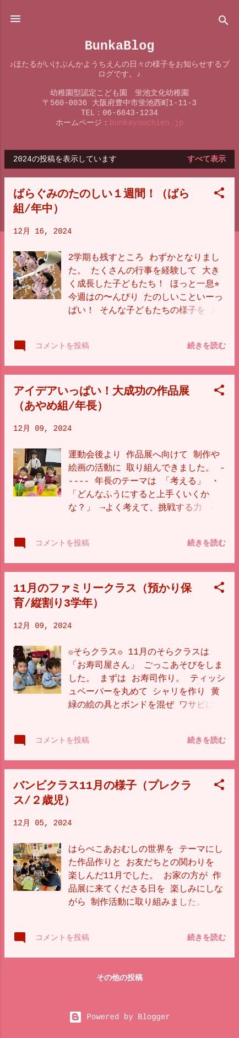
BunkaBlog (120, 46)
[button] (219, 195)
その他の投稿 (119, 978)
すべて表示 (206, 159)
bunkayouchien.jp (146, 122)
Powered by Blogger (119, 1017)
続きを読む (206, 346)
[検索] (223, 22)
